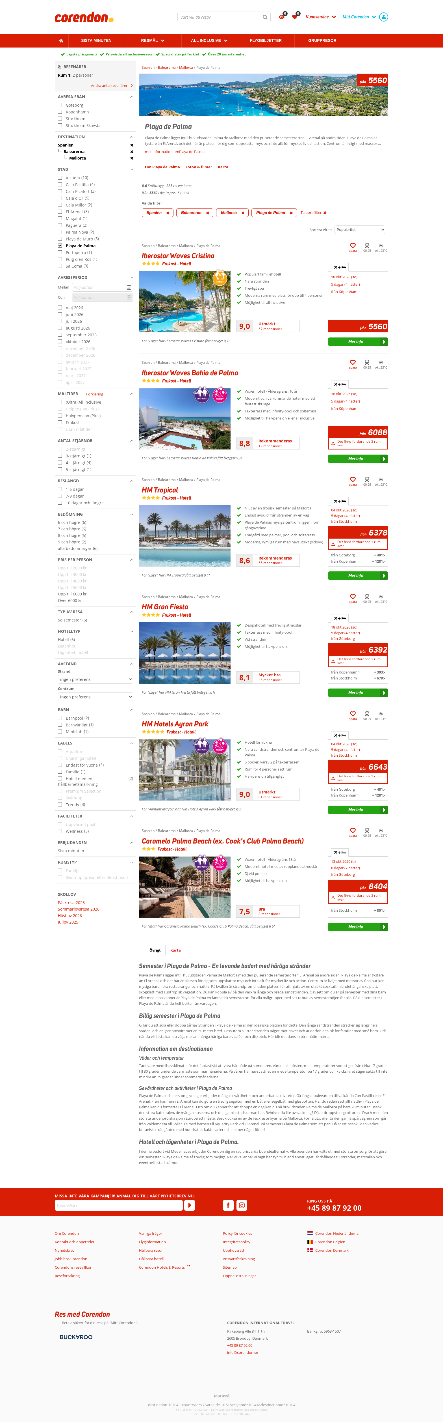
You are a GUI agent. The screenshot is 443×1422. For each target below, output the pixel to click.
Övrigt (155, 950)
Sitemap (230, 1267)
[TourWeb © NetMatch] (221, 1395)
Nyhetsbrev (65, 1250)
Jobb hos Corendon (71, 1258)
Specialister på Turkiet (180, 54)
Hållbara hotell (151, 1258)
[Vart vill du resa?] (224, 17)
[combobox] (224, 17)
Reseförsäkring (67, 1275)
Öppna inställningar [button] (239, 1275)
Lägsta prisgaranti (81, 54)
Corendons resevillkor (73, 1267)
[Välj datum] (102, 287)
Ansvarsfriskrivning (239, 1258)
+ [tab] (339, 267)
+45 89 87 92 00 (334, 1208)
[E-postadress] (119, 1205)
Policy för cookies (237, 1233)
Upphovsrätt (233, 1250)
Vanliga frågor (150, 1233)
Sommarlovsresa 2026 (78, 909)
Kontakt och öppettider (74, 1241)
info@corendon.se (242, 1352)
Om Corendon (67, 1233)
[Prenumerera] (189, 1205)
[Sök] (265, 17)
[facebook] (228, 1205)
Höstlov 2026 (70, 915)
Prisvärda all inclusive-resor (129, 54)
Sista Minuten (96, 40)
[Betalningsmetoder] (75, 1336)
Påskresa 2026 (71, 902)
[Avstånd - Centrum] (95, 696)
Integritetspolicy (236, 1241)
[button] (95, 96)
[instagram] (241, 1205)
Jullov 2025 (68, 922)
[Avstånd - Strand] (95, 679)
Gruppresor (322, 40)
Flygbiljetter (266, 40)
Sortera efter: (321, 229)
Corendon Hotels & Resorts (162, 1267)
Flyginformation (152, 1241)
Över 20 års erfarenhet (227, 54)
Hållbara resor (151, 1250)
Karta (175, 950)
